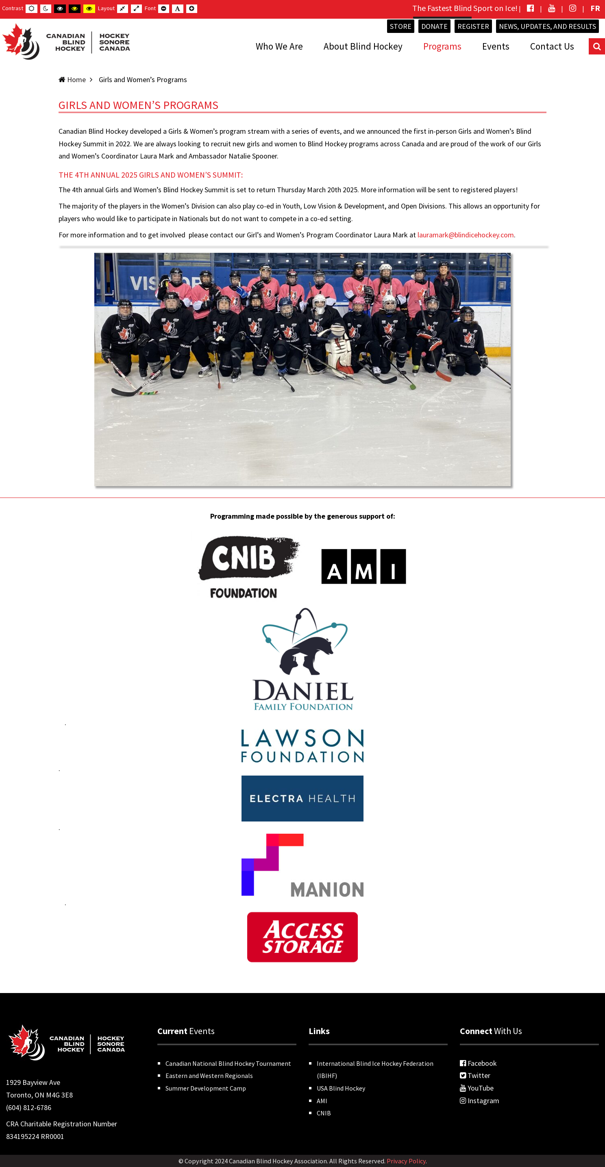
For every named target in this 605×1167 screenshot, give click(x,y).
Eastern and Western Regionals (209, 1075)
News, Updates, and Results (547, 26)
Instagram (479, 1100)
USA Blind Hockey (341, 1088)
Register (473, 26)
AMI (322, 1101)
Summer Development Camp (205, 1088)
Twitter (475, 1075)
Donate (434, 26)
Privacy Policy (406, 1161)
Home (76, 79)
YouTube (477, 1088)
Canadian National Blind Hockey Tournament (228, 1063)
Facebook (478, 1063)
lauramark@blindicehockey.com (466, 234)
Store (400, 26)
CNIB (324, 1113)
